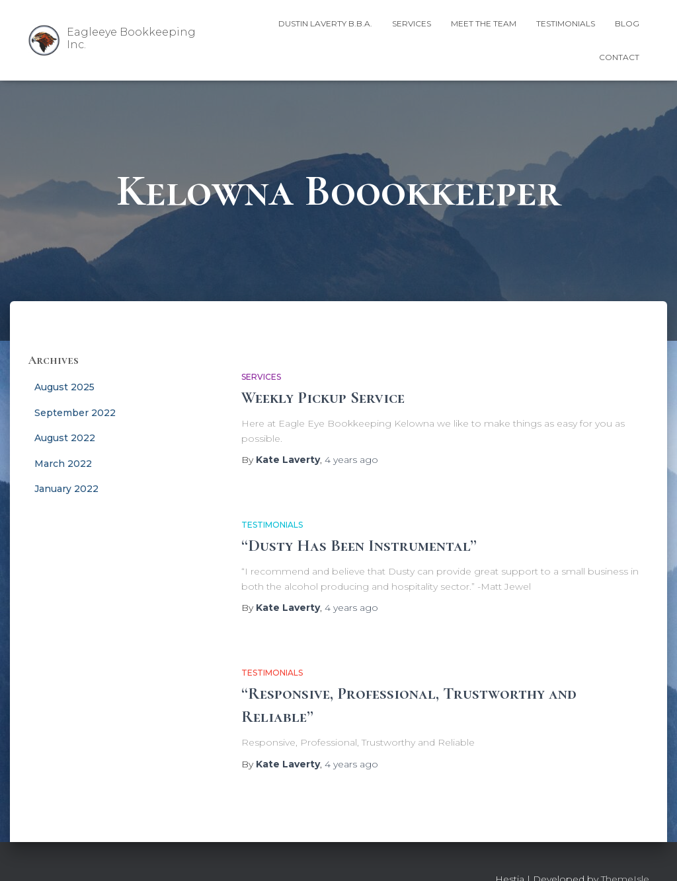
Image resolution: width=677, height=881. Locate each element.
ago (351, 460)
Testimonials (565, 23)
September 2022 (75, 413)
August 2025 (64, 387)
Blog (627, 23)
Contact (619, 57)
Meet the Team (483, 23)
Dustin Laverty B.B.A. (325, 23)
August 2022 (64, 438)
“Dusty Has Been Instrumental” (359, 545)
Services (411, 23)
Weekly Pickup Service (323, 397)
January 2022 (66, 489)
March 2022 (63, 464)
